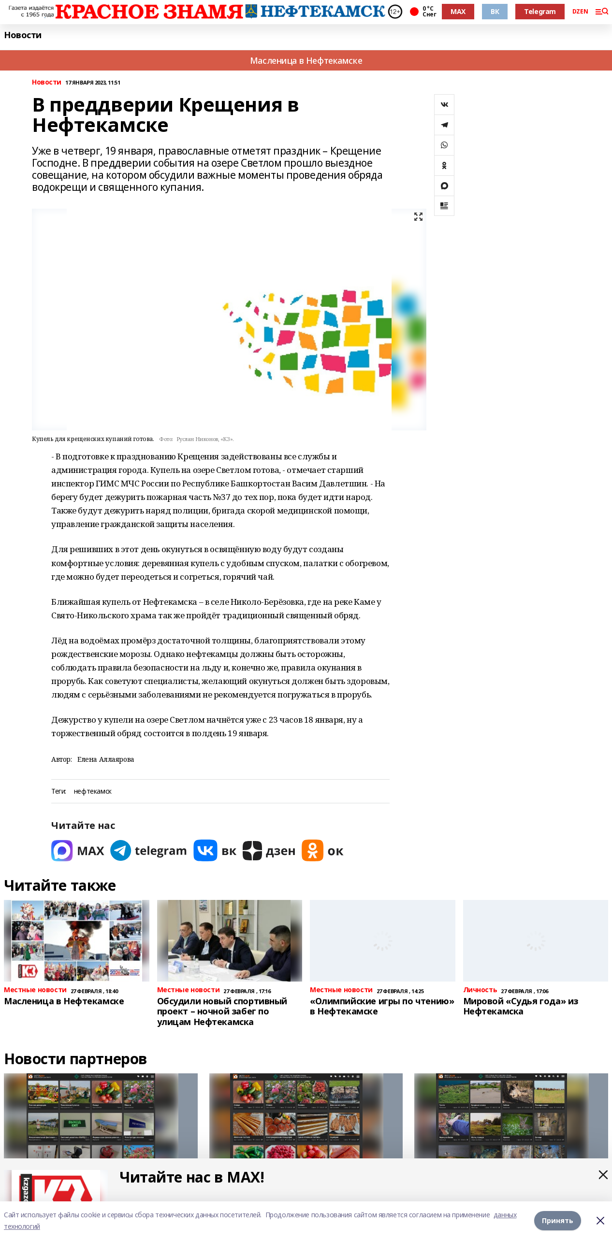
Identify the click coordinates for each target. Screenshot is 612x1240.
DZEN (580, 11)
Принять (557, 1220)
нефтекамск (93, 791)
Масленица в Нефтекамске (306, 60)
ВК (495, 11)
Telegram (540, 11)
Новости (23, 35)
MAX (458, 11)
